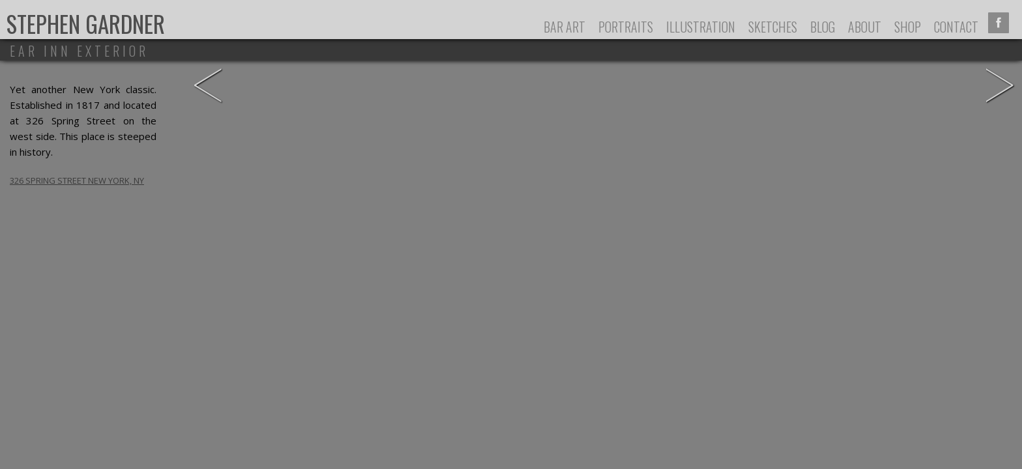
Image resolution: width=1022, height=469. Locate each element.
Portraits (625, 26)
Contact (956, 26)
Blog (822, 26)
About (864, 26)
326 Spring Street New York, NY (77, 180)
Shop (907, 26)
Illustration (700, 26)
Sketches (772, 26)
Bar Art (564, 26)
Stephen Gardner (86, 23)
